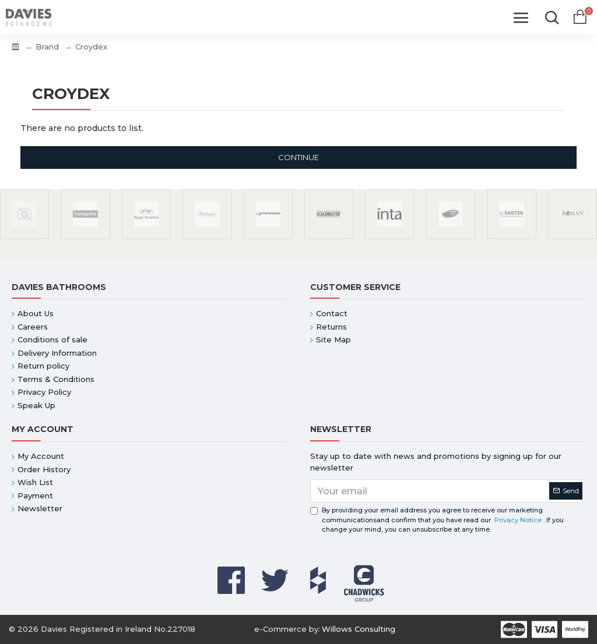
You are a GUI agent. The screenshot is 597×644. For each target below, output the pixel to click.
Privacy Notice (518, 520)
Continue (298, 157)
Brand (47, 46)
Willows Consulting (358, 629)
